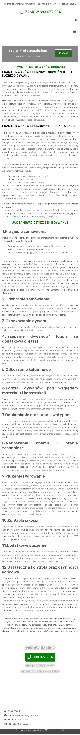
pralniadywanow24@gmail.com (50, 246)
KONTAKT (63, 53)
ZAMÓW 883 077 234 (43, 12)
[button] (40, 657)
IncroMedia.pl (56, 730)
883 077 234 (14, 711)
